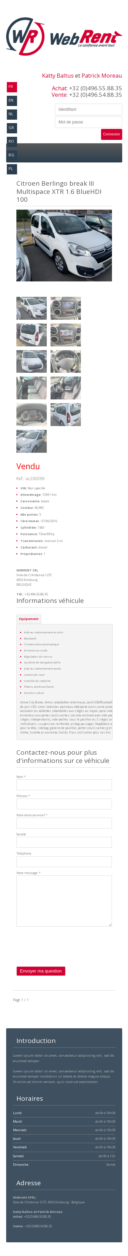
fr (11, 86)
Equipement (29, 619)
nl (11, 113)
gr (11, 127)
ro (11, 141)
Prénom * (23, 796)
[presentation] (68, 953)
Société (21, 834)
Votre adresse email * (31, 815)
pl (11, 168)
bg (11, 154)
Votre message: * (28, 873)
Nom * (21, 777)
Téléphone (23, 853)
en (11, 100)
